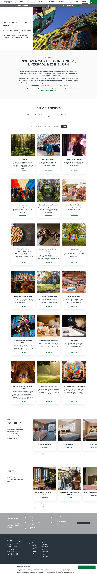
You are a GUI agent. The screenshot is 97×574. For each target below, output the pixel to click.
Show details (20, 571)
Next (42, 455)
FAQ (43, 540)
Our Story (34, 540)
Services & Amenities (34, 551)
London (38, 126)
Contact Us (44, 539)
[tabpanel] (23, 154)
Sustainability (45, 551)
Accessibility (45, 549)
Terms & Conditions (46, 548)
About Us (34, 539)
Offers (33, 2)
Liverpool (47, 126)
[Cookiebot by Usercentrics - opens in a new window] (8, 571)
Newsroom (44, 542)
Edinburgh (56, 126)
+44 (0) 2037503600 (12, 546)
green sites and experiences (48, 90)
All (32, 126)
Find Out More (22, 170)
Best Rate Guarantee (34, 545)
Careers (70, 2)
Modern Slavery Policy (45, 554)
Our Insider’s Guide (34, 548)
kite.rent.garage (10, 549)
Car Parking (44, 544)
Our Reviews (45, 546)
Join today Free (83, 523)
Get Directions (10, 551)
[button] (93, 2)
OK (86, 558)
